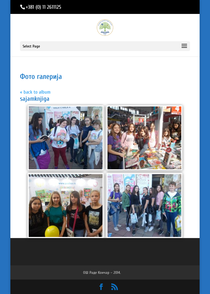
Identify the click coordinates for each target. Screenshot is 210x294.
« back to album (35, 92)
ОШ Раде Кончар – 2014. (102, 272)
